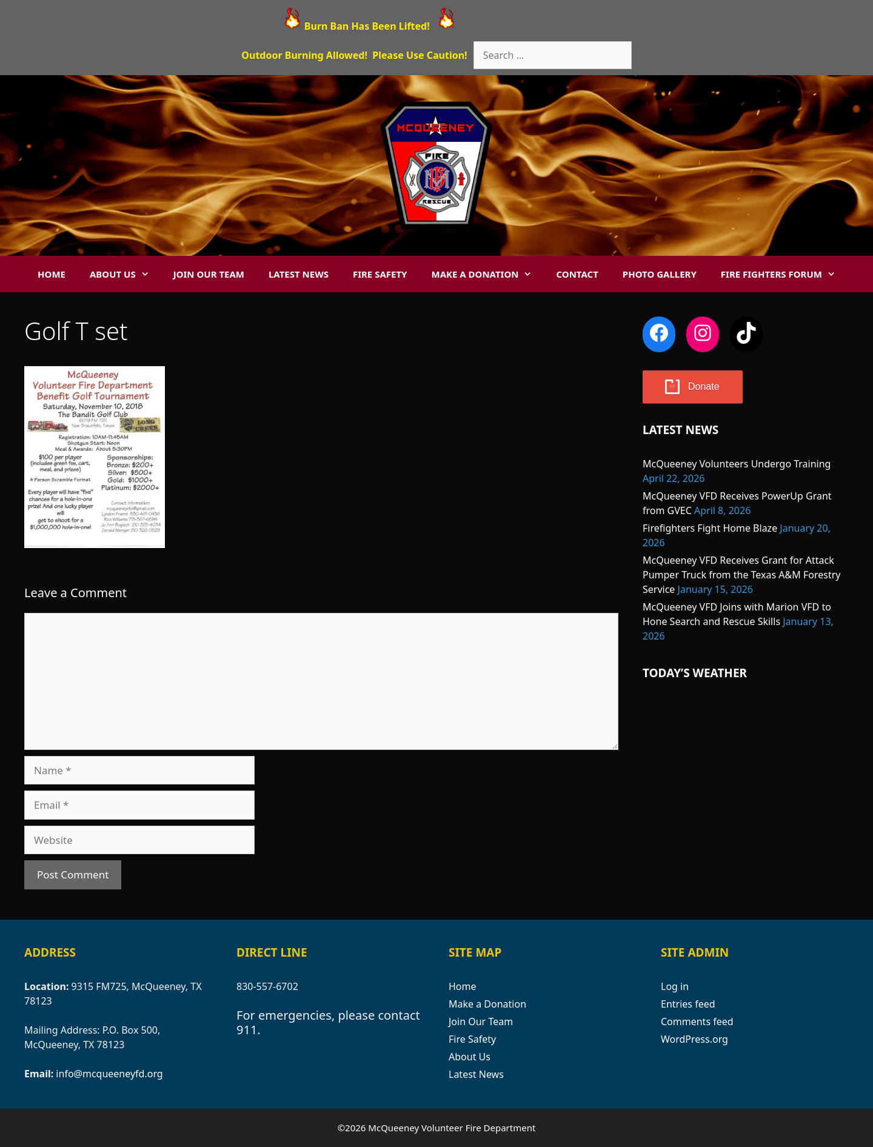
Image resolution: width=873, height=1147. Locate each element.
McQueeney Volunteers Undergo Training (737, 463)
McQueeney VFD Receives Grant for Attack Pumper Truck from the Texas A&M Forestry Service (741, 574)
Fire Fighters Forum (784, 274)
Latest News (299, 274)
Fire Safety (380, 274)
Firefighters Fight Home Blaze (710, 528)
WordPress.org (694, 1039)
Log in (675, 986)
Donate (704, 386)
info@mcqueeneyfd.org (109, 1073)
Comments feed (697, 1021)
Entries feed (688, 1004)
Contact (577, 274)
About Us (125, 274)
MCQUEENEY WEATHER (746, 745)
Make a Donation (487, 274)
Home (51, 274)
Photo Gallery (660, 274)
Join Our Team (208, 274)
